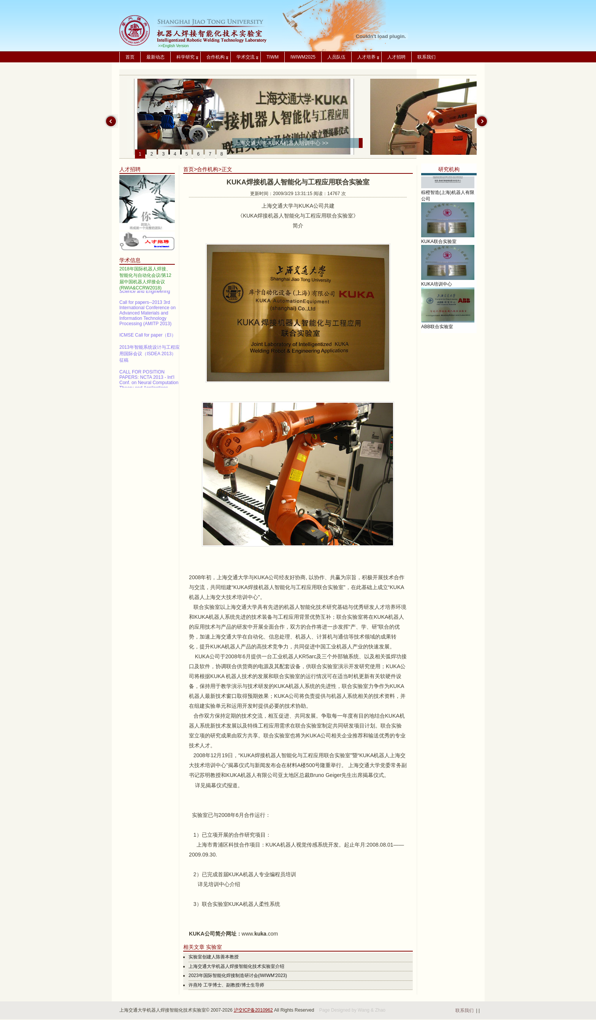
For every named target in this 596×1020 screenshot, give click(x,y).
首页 (130, 57)
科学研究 (185, 57)
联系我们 (426, 57)
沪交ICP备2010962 (253, 1010)
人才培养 (366, 57)
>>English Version (173, 46)
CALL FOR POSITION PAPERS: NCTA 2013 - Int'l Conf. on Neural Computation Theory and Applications (148, 383)
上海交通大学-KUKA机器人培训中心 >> (281, 143)
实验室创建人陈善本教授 (214, 957)
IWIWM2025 (302, 57)
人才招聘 (396, 57)
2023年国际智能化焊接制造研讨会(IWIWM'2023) (238, 975)
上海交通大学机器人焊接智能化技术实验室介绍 (236, 966)
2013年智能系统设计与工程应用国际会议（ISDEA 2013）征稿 (149, 357)
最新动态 (155, 57)
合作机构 (215, 57)
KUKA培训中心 (436, 290)
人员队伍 (336, 57)
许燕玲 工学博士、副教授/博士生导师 (226, 985)
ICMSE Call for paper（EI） (147, 338)
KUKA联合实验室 (439, 247)
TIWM (272, 57)
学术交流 (245, 57)
